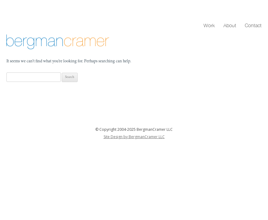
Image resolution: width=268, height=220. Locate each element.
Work (209, 25)
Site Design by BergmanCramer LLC (134, 136)
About (229, 25)
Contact (253, 25)
